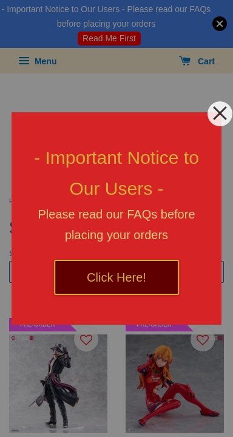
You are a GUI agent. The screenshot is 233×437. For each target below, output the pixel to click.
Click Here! (116, 277)
